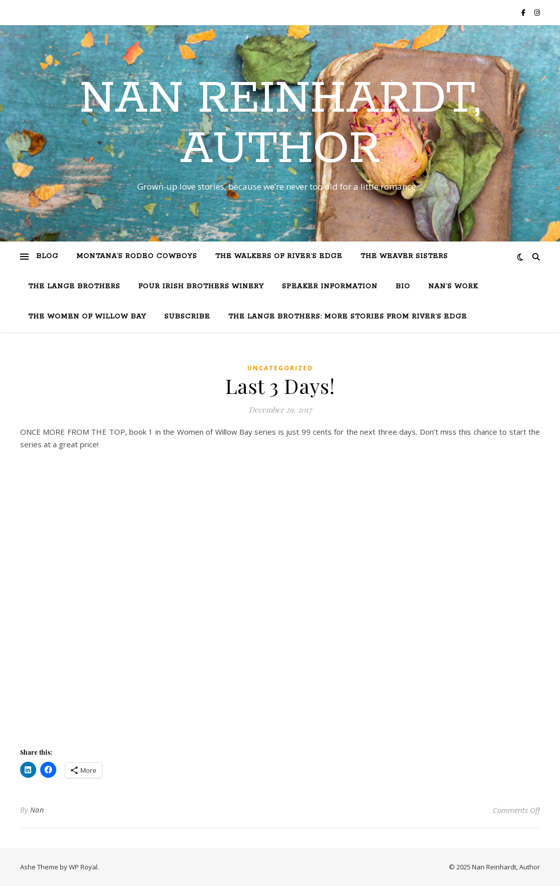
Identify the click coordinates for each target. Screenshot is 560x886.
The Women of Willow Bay (87, 316)
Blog (47, 256)
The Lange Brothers (74, 286)
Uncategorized (280, 368)
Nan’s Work (453, 286)
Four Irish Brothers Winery (201, 286)
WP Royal (83, 866)
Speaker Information (330, 286)
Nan (37, 810)
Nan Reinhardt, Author (280, 124)
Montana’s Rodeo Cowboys (136, 256)
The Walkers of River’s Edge (278, 256)
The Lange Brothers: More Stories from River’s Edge (347, 316)
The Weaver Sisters (404, 256)
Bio (403, 286)
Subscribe (187, 316)
